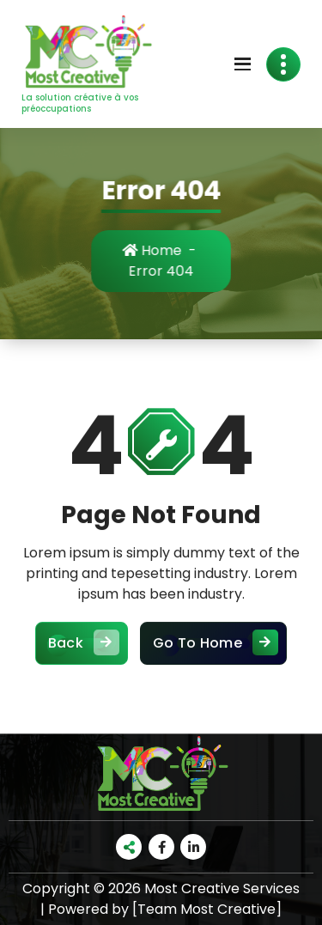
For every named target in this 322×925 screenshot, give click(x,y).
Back (81, 662)
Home (161, 250)
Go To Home (213, 662)
